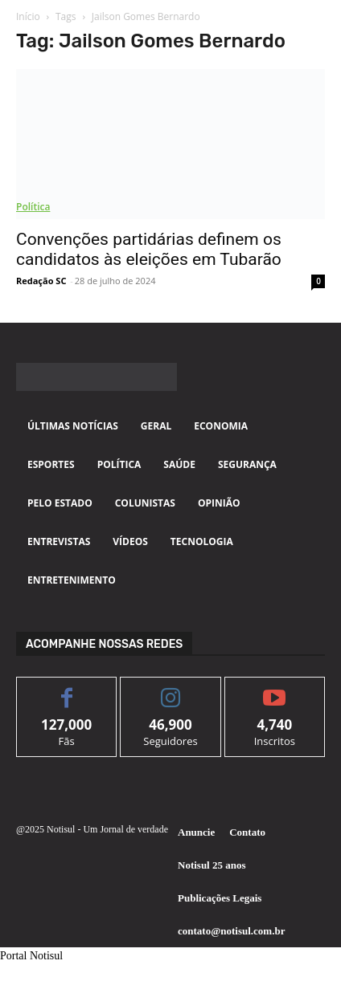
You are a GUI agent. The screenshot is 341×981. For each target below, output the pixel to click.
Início (28, 16)
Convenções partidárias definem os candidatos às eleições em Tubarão (148, 249)
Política (33, 207)
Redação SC (41, 281)
